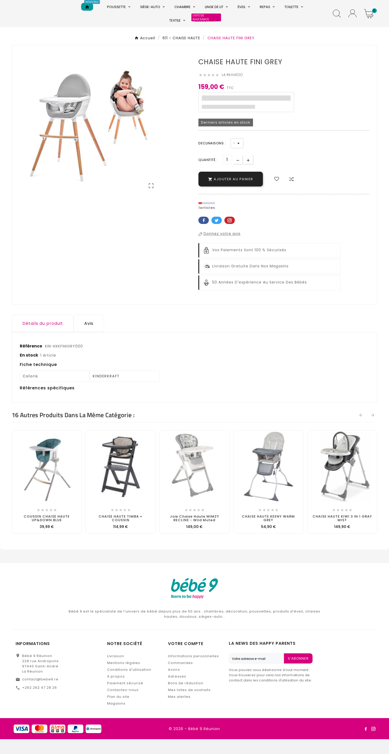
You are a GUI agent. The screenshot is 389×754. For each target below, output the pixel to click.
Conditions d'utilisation (129, 684)
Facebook (203, 235)
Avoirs (174, 684)
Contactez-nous (123, 704)
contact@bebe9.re (40, 694)
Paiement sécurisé (125, 697)
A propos (116, 691)
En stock (29, 370)
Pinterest (229, 235)
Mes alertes (179, 711)
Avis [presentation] (88, 338)
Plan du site (118, 711)
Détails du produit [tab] (42, 338)
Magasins (116, 718)
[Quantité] (227, 174)
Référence (31, 361)
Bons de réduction (185, 697)
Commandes (180, 677)
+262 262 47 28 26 (39, 702)
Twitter (216, 235)
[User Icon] (352, 21)
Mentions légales (123, 677)
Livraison (115, 670)
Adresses (177, 691)
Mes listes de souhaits (189, 704)
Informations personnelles (193, 670)
